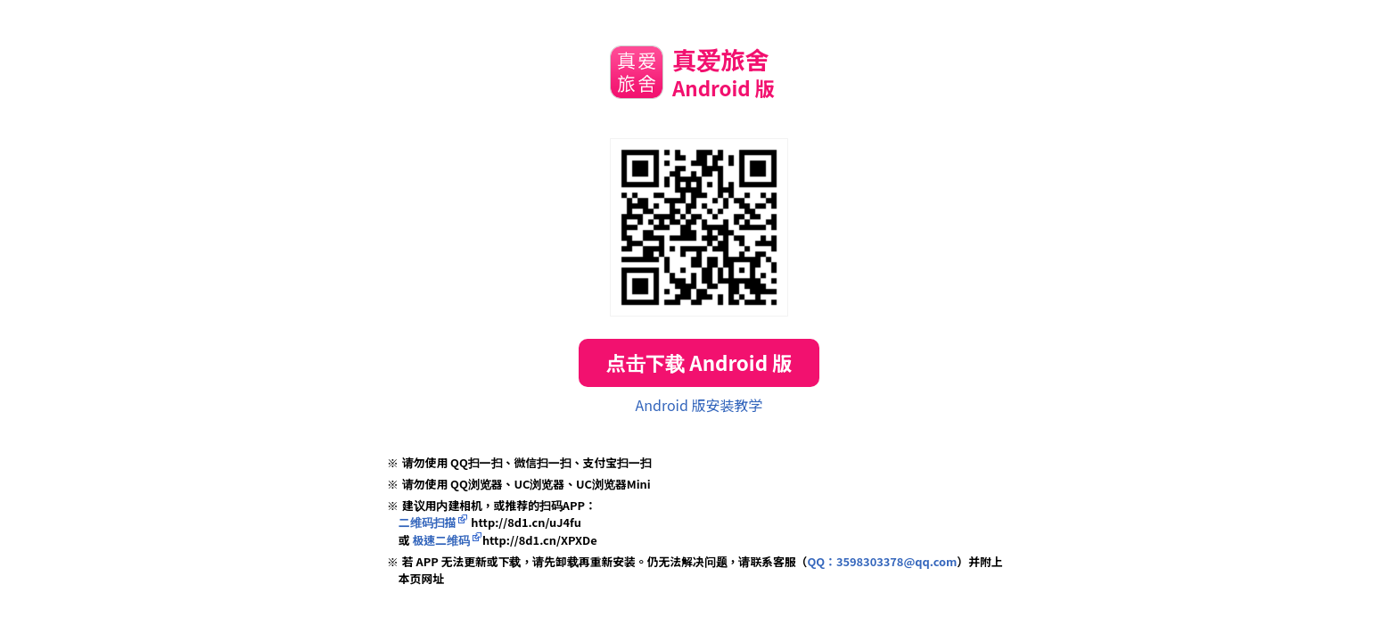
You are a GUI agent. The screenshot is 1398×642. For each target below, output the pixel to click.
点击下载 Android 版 (698, 362)
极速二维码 (441, 539)
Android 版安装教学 (699, 405)
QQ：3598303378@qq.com (882, 561)
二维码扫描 (427, 522)
